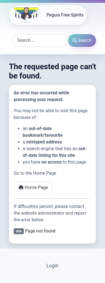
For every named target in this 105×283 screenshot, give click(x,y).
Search (82, 40)
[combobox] (40, 40)
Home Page (33, 187)
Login (52, 265)
